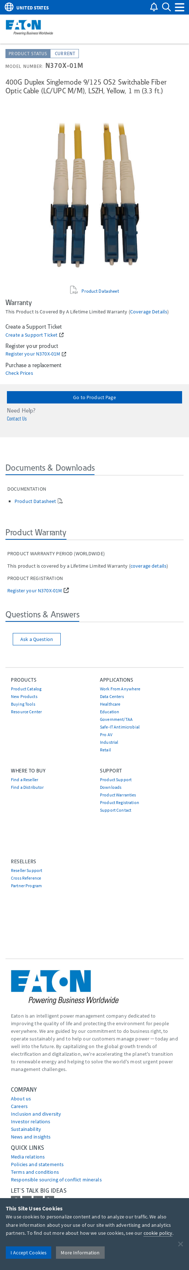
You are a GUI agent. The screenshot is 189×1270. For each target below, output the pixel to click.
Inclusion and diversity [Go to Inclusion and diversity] (36, 1114)
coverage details (148, 311)
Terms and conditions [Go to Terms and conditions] (35, 1172)
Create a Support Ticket (31, 335)
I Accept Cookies (29, 1252)
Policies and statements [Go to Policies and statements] (37, 1164)
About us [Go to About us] (21, 1098)
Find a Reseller (24, 779)
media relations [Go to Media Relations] (28, 1156)
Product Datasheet (99, 291)
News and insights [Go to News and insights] (31, 1136)
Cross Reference (26, 878)
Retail (105, 749)
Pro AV (106, 734)
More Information (80, 1252)
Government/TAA (116, 719)
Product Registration (119, 802)
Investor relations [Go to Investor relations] (31, 1121)
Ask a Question (36, 639)
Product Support (116, 779)
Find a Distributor (27, 787)
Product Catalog (26, 688)
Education (109, 711)
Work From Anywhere (120, 688)
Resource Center (26, 711)
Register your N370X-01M (32, 354)
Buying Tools (23, 704)
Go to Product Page (94, 397)
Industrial (109, 742)
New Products (24, 696)
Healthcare (110, 704)
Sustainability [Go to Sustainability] (26, 1129)
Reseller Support (26, 870)
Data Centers (112, 696)
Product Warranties (118, 795)
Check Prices (19, 373)
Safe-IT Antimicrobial (120, 727)
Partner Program (26, 885)
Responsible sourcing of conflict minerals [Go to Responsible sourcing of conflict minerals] (56, 1179)
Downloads (110, 787)
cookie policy (158, 1233)
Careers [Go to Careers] (19, 1106)
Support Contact (115, 810)
